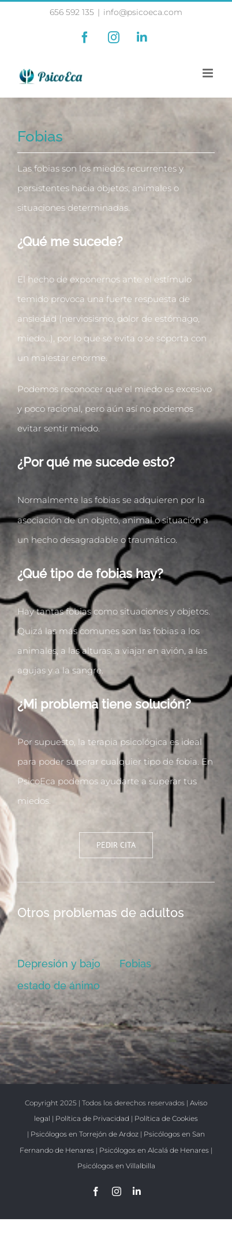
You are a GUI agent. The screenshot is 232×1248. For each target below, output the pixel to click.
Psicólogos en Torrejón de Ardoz (85, 1134)
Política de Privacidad (92, 1118)
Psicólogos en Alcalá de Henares (154, 1150)
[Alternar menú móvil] (209, 73)
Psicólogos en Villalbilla (116, 1165)
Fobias (135, 964)
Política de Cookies (166, 1118)
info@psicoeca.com (142, 12)
